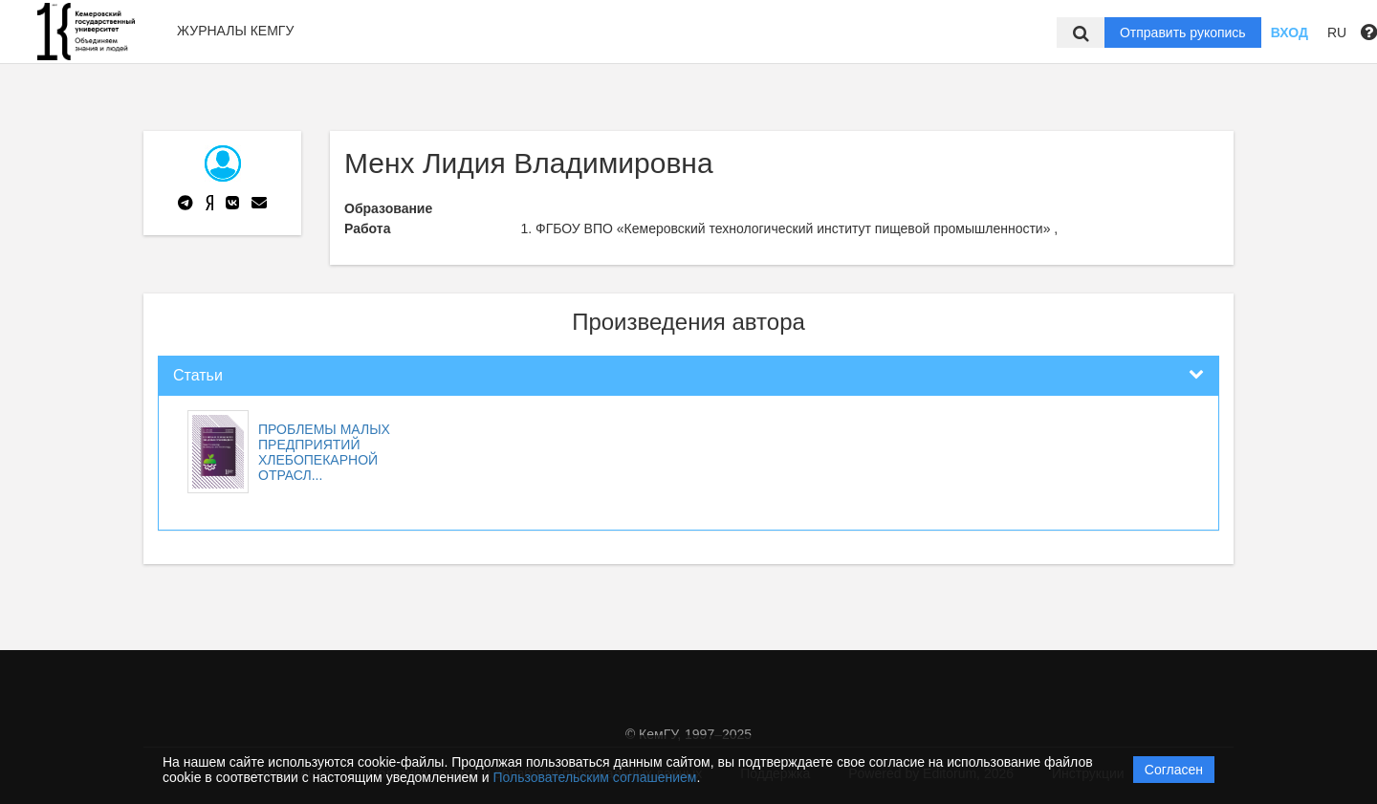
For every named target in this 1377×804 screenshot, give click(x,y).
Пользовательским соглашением (595, 777)
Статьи (198, 375)
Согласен (1174, 769)
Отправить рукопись (1183, 32)
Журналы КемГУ (235, 30)
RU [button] (1336, 32)
